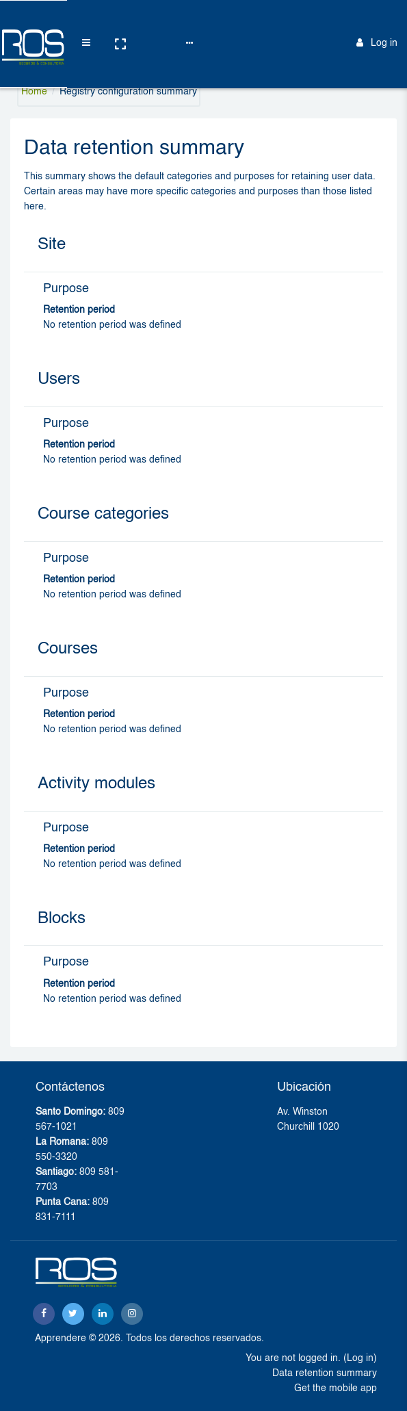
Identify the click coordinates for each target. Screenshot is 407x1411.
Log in (376, 21)
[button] (107, 22)
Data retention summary (324, 1373)
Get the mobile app (335, 1388)
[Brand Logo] (27, 22)
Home (34, 91)
